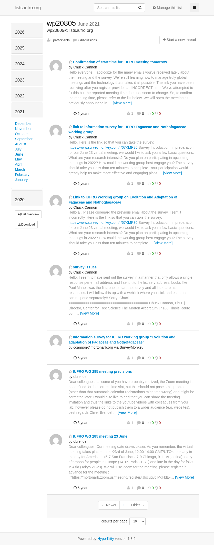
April (18, 164)
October (21, 134)
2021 (20, 111)
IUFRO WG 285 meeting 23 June (98, 436)
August (20, 144)
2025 (20, 48)
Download (26, 224)
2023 (20, 80)
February (22, 175)
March (20, 169)
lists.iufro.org (28, 7)
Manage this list (167, 8)
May (18, 159)
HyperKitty (105, 539)
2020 (20, 199)
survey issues (83, 267)
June (19, 154)
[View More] (122, 103)
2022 (20, 96)
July (18, 149)
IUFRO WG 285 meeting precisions (100, 371)
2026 (20, 32)
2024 (20, 64)
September (24, 139)
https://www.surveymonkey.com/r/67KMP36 (103, 147)
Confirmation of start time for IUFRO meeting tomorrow (118, 62)
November (23, 129)
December (23, 124)
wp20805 (62, 23)
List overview (28, 214)
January (21, 180)
